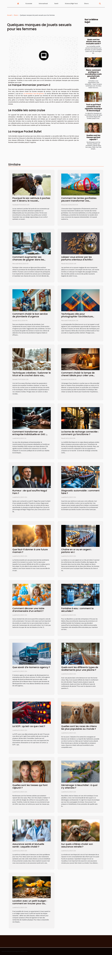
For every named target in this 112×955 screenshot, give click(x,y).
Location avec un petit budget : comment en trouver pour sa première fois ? (29, 903)
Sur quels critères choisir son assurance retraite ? (77, 845)
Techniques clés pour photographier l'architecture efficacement (77, 316)
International (43, 3)
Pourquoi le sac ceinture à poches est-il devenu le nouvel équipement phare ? (31, 201)
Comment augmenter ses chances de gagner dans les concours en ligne (28, 259)
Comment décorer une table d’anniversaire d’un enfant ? (28, 610)
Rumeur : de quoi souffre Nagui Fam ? (29, 492)
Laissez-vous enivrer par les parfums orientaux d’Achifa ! (77, 258)
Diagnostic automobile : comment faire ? (80, 492)
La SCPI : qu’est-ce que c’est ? (28, 726)
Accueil (9, 15)
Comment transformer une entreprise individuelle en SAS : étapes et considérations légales (30, 434)
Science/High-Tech (71, 3)
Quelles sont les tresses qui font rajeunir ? (93, 137)
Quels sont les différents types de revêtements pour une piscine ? (79, 668)
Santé (56, 3)
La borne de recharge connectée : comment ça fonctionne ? (80, 433)
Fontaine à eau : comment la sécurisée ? (77, 610)
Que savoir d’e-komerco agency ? (31, 667)
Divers (86, 3)
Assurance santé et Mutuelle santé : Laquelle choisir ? (28, 845)
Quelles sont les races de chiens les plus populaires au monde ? (79, 727)
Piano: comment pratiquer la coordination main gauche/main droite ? (93, 74)
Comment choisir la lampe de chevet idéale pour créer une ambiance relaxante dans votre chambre (78, 376)
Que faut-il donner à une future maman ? (30, 551)
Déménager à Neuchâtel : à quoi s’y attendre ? (79, 786)
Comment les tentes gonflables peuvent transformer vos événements (78, 201)
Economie (29, 3)
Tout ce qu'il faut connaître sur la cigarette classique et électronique (93, 107)
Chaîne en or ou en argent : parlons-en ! (76, 551)
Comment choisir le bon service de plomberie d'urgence (30, 315)
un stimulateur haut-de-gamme (33, 93)
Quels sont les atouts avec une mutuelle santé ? (93, 41)
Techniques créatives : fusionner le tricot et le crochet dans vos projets (31, 375)
